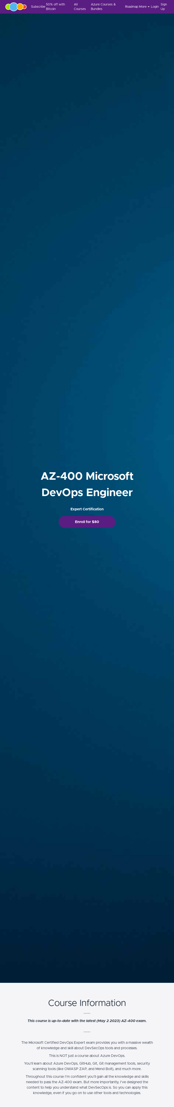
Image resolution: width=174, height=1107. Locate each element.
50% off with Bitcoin (55, 7)
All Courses (80, 7)
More (144, 6)
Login (154, 6)
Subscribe (36, 6)
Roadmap (130, 6)
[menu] (98, 6)
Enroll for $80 (87, 522)
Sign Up (164, 7)
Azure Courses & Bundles (103, 7)
